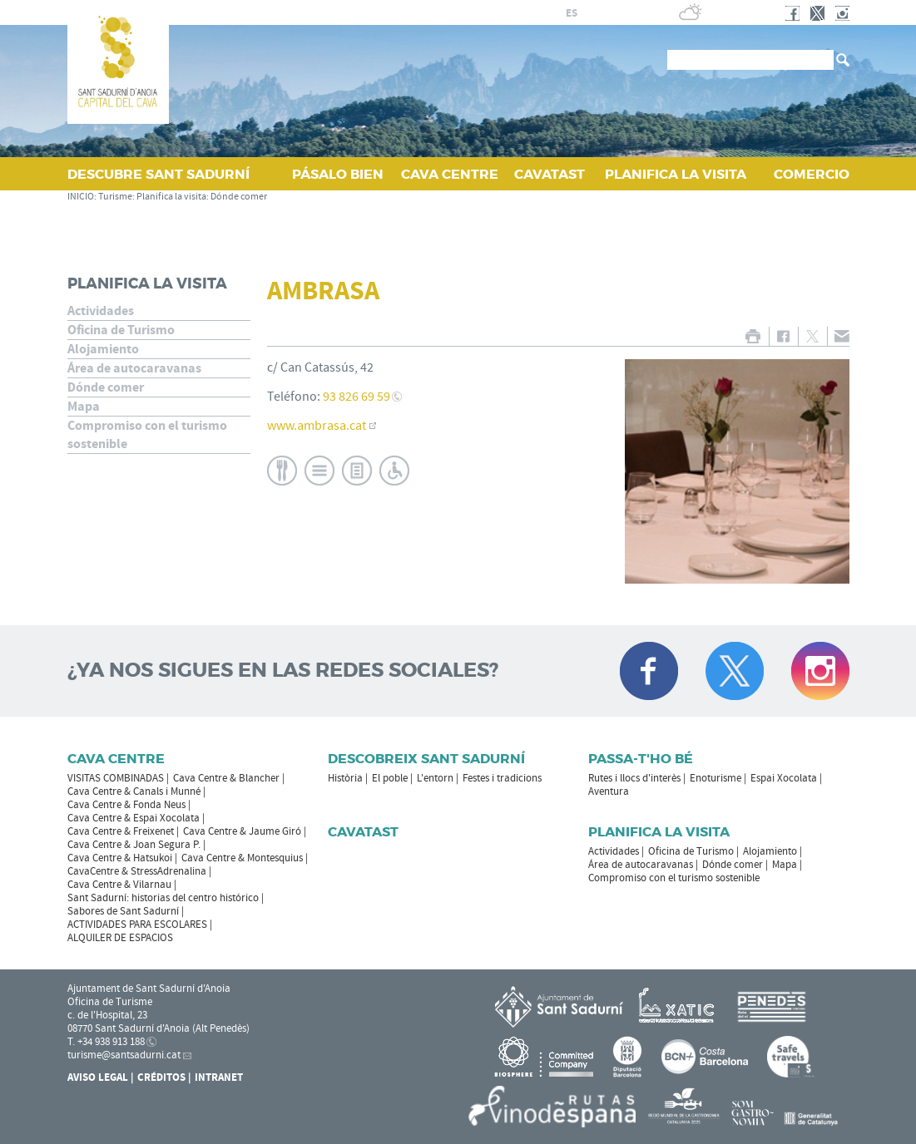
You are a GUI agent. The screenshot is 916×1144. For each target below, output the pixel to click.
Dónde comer (238, 196)
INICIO (80, 196)
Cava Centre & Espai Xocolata (133, 818)
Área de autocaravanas (134, 368)
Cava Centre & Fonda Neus (126, 804)
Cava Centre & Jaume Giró (242, 831)
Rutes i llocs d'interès (634, 778)
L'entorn (435, 778)
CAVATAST (549, 174)
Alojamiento (103, 349)
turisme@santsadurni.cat (124, 1055)
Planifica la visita (171, 196)
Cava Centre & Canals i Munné (134, 791)
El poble (390, 778)
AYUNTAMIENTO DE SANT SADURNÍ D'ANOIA (412, 12)
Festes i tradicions (502, 778)
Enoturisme (715, 778)
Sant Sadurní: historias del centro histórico (163, 898)
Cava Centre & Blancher (226, 778)
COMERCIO (811, 174)
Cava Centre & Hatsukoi (119, 858)
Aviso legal (97, 1077)
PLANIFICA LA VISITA (675, 174)
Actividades (100, 311)
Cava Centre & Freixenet (120, 831)
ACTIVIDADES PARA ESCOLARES (137, 924)
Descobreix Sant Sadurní (426, 758)
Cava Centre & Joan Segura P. (134, 844)
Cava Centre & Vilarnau (119, 884)
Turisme (115, 196)
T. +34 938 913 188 (106, 1041)
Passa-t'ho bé (640, 758)
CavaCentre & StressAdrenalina (136, 871)
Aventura (608, 791)
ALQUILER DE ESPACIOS (120, 937)
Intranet (219, 1077)
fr (591, 13)
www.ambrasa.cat (316, 425)
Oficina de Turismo (121, 330)
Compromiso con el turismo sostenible (147, 435)
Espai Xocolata (783, 778)
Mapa (83, 406)
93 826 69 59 (356, 396)
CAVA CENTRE (449, 174)
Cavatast (363, 832)
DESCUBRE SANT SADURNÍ (158, 174)
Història (345, 778)
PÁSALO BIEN (338, 174)
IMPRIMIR (753, 336)
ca (552, 13)
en (611, 13)
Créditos (161, 1077)
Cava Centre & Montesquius (242, 858)
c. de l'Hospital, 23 (107, 1015)
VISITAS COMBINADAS (115, 778)
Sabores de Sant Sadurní (123, 911)
